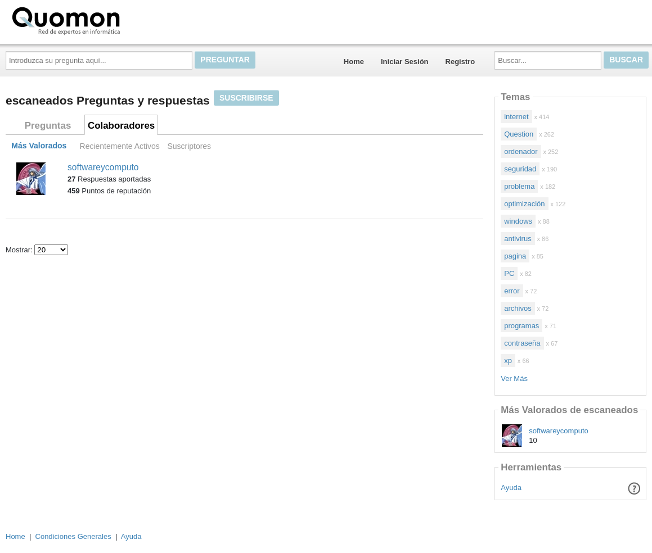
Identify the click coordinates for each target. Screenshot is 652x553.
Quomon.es (101, 19)
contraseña (522, 343)
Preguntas (48, 125)
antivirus (517, 238)
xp (508, 360)
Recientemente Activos (120, 146)
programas (521, 325)
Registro (460, 61)
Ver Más (514, 378)
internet (516, 116)
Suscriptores (189, 146)
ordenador (520, 151)
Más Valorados (38, 146)
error (511, 291)
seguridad (520, 169)
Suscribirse (246, 97)
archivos (517, 308)
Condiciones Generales (73, 536)
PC (509, 273)
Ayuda (511, 487)
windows (518, 221)
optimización (524, 204)
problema (519, 186)
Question (518, 134)
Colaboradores (121, 125)
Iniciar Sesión (405, 61)
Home (354, 61)
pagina (515, 256)
